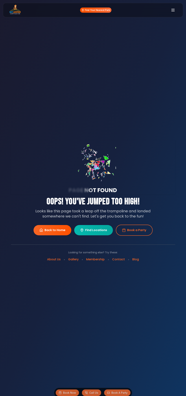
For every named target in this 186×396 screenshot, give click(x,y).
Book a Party (134, 230)
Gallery (73, 259)
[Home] (15, 10)
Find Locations (93, 230)
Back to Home (52, 230)
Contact (118, 259)
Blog (135, 259)
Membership (95, 259)
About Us (54, 259)
